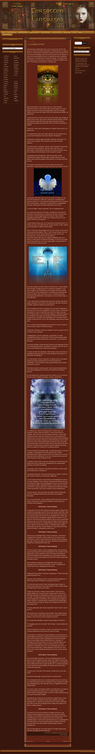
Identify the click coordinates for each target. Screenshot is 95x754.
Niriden (66, 734)
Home (48, 741)
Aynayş (77, 68)
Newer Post (30, 741)
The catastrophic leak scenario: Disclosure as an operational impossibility (82, 65)
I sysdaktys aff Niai (37, 44)
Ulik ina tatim (78, 72)
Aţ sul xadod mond (80, 70)
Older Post (66, 741)
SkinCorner (92, 751)
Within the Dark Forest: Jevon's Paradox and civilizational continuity (81, 60)
